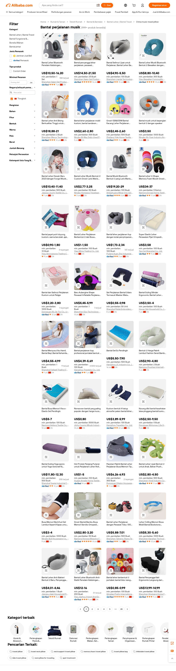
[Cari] (107, 5)
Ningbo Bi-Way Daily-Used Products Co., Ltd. (87, 137)
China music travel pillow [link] (147, 22)
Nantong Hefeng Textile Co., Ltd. (55, 425)
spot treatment (68, 658)
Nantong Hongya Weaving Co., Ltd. (87, 539)
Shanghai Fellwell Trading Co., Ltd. (55, 370)
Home (43, 22)
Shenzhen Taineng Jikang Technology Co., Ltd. (120, 539)
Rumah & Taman (57, 22)
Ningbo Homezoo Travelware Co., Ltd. (87, 193)
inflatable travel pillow (143, 651)
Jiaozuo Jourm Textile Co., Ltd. (55, 193)
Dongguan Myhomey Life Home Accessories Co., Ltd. (152, 425)
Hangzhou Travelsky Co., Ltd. (87, 370)
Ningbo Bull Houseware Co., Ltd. (55, 539)
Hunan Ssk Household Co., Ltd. (152, 309)
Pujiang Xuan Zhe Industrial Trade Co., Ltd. (120, 254)
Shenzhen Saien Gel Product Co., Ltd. (55, 82)
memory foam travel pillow (93, 651)
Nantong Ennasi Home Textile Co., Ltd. (152, 193)
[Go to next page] (127, 609)
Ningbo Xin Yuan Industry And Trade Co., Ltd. (152, 137)
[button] (98, 5)
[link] (172, 643)
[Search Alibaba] (68, 5)
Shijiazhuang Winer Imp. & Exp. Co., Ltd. (120, 193)
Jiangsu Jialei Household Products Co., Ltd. (55, 594)
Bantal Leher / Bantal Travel (119, 22)
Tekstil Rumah (76, 22)
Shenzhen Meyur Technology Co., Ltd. (55, 137)
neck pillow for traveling (43, 658)
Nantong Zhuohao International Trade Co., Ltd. (152, 367)
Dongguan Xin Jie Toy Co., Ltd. (55, 312)
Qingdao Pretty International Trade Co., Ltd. (120, 594)
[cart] (134, 6)
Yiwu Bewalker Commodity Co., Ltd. (152, 79)
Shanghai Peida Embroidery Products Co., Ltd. (120, 309)
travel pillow (16, 651)
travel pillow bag (119, 651)
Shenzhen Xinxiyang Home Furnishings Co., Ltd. (152, 594)
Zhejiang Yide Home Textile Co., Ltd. (120, 137)
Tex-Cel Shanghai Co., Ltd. (150, 251)
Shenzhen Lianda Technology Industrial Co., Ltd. (120, 79)
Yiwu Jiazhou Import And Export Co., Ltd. (87, 597)
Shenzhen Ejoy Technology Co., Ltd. (87, 312)
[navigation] (22, 316)
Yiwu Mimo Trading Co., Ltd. (86, 251)
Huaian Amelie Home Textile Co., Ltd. (87, 480)
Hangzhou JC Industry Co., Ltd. (120, 364)
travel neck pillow (36, 651)
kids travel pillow (18, 658)
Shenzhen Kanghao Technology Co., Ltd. (152, 539)
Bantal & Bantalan (95, 22)
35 (121, 609)
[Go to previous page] (80, 609)
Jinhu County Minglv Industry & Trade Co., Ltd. (87, 425)
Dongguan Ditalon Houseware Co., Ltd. (120, 483)
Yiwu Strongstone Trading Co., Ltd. (55, 254)
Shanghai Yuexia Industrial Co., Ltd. (55, 483)
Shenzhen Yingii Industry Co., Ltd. (152, 480)
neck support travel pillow (63, 651)
